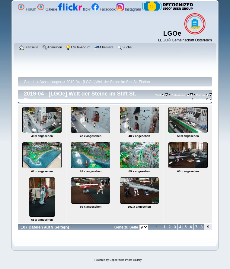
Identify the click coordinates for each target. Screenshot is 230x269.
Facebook (104, 9)
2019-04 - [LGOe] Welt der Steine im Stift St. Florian (108, 82)
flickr (74, 9)
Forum (27, 9)
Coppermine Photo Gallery (126, 259)
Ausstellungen (51, 82)
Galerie (47, 9)
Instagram (129, 9)
